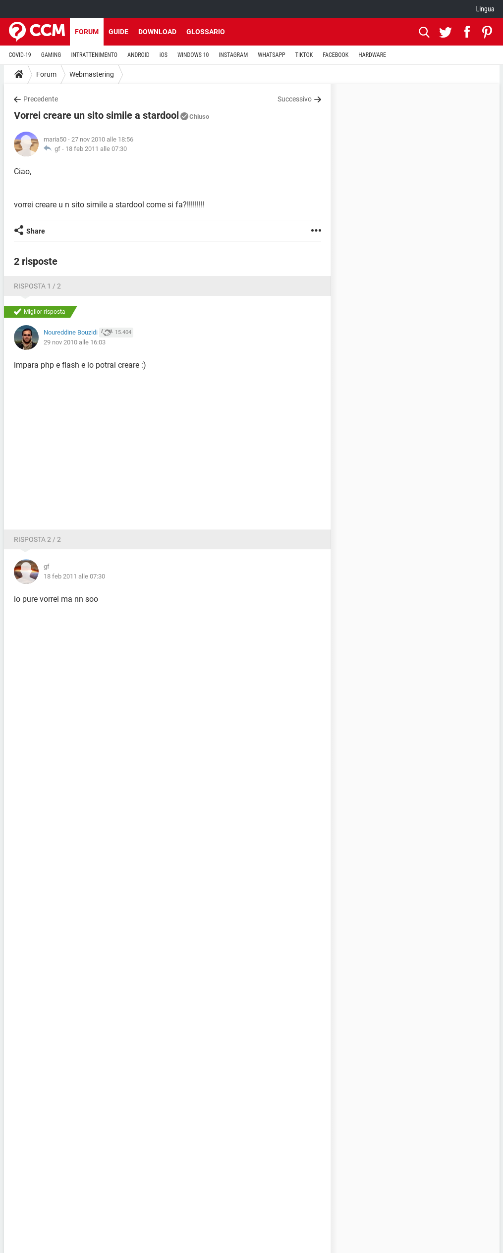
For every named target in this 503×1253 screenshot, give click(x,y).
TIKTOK (304, 54)
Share (35, 231)
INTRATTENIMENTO (94, 54)
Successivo (295, 99)
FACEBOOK (335, 54)
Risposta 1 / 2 (37, 286)
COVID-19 (20, 54)
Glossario (205, 32)
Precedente (40, 99)
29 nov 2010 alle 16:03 (75, 342)
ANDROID (138, 54)
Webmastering (91, 74)
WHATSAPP (271, 54)
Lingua (485, 9)
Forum (87, 32)
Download (157, 32)
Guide (118, 32)
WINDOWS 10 (193, 54)
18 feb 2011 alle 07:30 (96, 148)
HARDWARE (372, 54)
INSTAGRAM (233, 54)
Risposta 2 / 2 (37, 539)
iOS (164, 54)
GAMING (51, 54)
